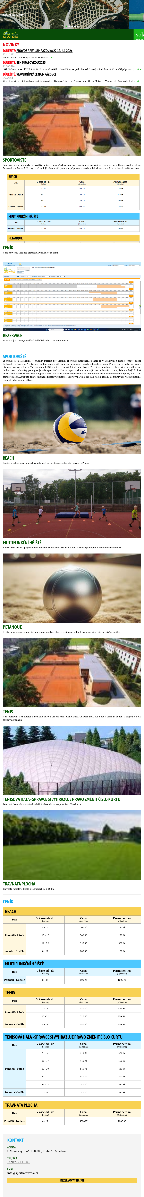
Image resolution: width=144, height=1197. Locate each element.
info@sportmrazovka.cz (22, 1173)
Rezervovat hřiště (72, 1180)
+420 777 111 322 (18, 1162)
